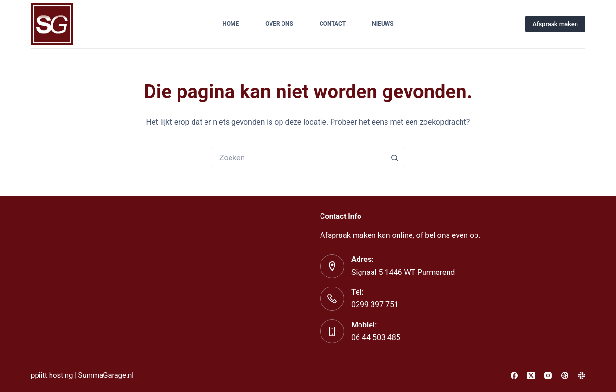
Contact (333, 23)
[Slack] (581, 375)
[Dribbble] (564, 375)
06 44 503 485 (375, 337)
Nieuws (383, 23)
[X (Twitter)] (531, 375)
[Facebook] (514, 375)
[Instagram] (548, 375)
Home (230, 23)
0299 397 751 (374, 304)
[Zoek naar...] (298, 157)
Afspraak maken (555, 23)
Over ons (279, 23)
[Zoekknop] (394, 157)
